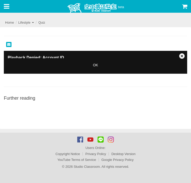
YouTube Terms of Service (76, 159)
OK (95, 65)
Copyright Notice (67, 154)
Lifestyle (26, 22)
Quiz (41, 22)
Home (9, 22)
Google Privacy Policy (117, 159)
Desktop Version (123, 154)
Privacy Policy (95, 154)
